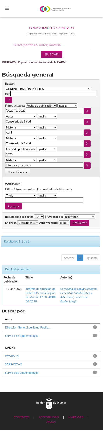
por (7, 93)
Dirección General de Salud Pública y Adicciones (78, 293)
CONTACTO (21, 417)
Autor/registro (48, 222)
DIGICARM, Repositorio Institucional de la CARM (34, 62)
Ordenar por (55, 216)
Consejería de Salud (72, 288)
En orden (11, 222)
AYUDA (51, 421)
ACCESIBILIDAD (49, 417)
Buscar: (10, 83)
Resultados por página (19, 216)
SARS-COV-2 (13, 364)
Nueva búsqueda (18, 172)
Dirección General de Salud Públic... (27, 327)
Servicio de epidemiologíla (21, 372)
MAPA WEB (75, 417)
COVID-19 (12, 356)
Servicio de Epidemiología (21, 335)
